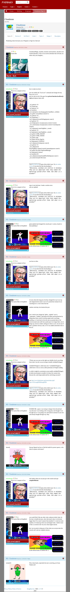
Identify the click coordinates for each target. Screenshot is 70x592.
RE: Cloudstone (11, 84)
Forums (12, 11)
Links (34, 36)
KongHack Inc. (31, 589)
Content (35, 7)
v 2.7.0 (40, 589)
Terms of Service (16, 589)
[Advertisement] (19, 15)
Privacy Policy (8, 589)
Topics (41, 36)
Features (5, 7)
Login (12, 7)
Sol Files (26, 36)
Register (19, 7)
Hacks (9, 36)
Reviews (18, 36)
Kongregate (28, 11)
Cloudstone (10, 47)
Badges (49, 36)
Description (58, 36)
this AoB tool (35, 164)
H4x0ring (19, 11)
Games (27, 7)
